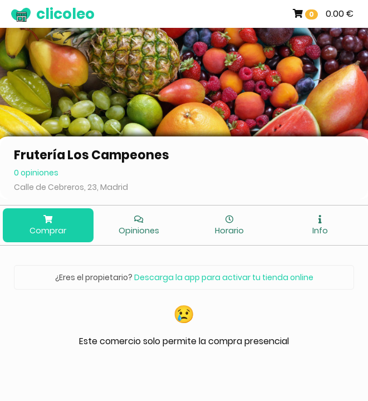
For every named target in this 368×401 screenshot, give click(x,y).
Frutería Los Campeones (91, 155)
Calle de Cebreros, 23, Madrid (71, 187)
